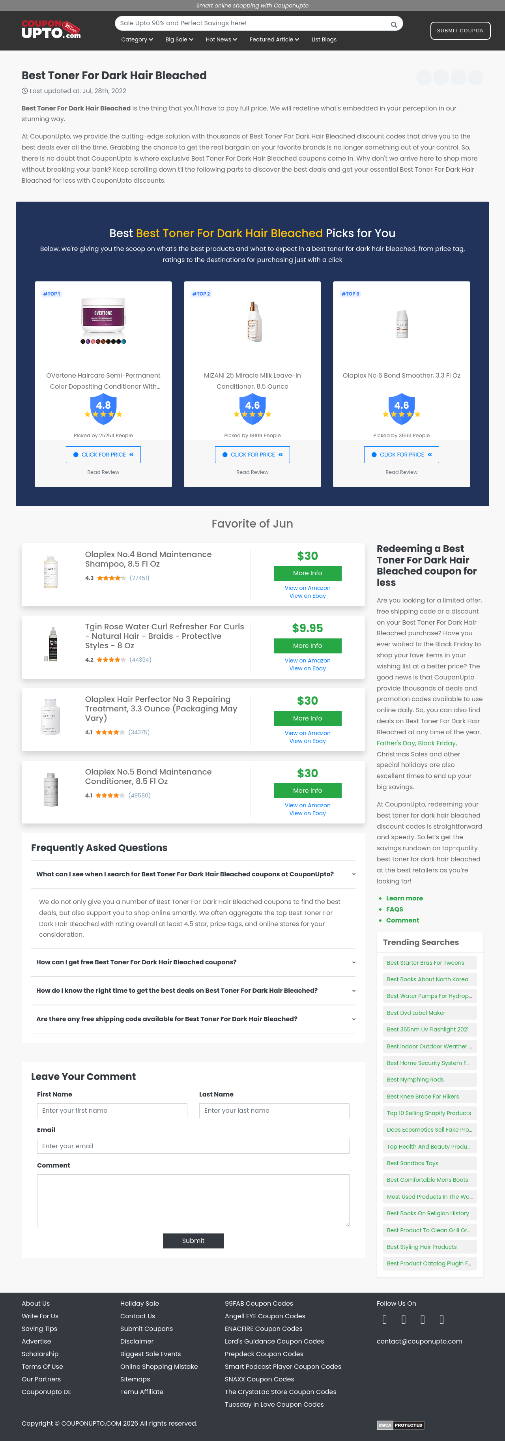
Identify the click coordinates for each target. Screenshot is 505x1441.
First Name (54, 1094)
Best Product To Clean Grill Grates (433, 1230)
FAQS (394, 909)
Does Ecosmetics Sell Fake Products (435, 1130)
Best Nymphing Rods (415, 1080)
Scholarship (40, 1354)
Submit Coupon (460, 32)
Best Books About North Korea (427, 979)
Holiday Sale (139, 1303)
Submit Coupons (146, 1328)
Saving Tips (39, 1328)
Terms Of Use (42, 1366)
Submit (193, 1240)
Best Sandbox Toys (412, 1163)
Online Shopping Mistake (159, 1366)
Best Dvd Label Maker (416, 1013)
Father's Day (396, 743)
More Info (307, 573)
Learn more (404, 898)
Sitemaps (135, 1379)
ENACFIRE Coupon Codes (264, 1328)
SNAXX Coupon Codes (259, 1379)
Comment (53, 1165)
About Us (36, 1303)
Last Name (216, 1094)
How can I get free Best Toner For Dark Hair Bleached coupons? (136, 962)
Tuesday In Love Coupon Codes (274, 1404)
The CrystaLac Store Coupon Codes (281, 1391)
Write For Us (40, 1316)
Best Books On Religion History (428, 1213)
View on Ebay (308, 596)
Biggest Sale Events (150, 1354)
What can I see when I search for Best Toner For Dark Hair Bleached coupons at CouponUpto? (185, 874)
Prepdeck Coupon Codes (264, 1354)
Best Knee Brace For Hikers (423, 1096)
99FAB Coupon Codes (259, 1303)
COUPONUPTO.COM (91, 1423)
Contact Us (137, 1316)
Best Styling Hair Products (422, 1247)
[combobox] (259, 23)
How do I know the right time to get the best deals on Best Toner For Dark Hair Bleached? (177, 990)
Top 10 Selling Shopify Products (429, 1113)
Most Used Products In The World (432, 1197)
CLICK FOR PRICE (103, 454)
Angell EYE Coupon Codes (265, 1316)
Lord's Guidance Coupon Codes (274, 1341)
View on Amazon (308, 588)
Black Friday (437, 743)
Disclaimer (136, 1341)
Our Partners (41, 1379)
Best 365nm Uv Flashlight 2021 (428, 1029)
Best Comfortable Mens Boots (427, 1180)
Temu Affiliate (141, 1391)
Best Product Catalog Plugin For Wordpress (446, 1263)
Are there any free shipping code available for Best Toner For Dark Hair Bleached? (166, 1019)
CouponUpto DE (46, 1391)
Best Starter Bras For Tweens (425, 963)
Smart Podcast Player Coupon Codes (283, 1366)
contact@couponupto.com (419, 1341)
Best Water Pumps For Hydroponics (435, 996)
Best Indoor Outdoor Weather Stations (439, 1046)
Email (46, 1129)
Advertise (36, 1341)
